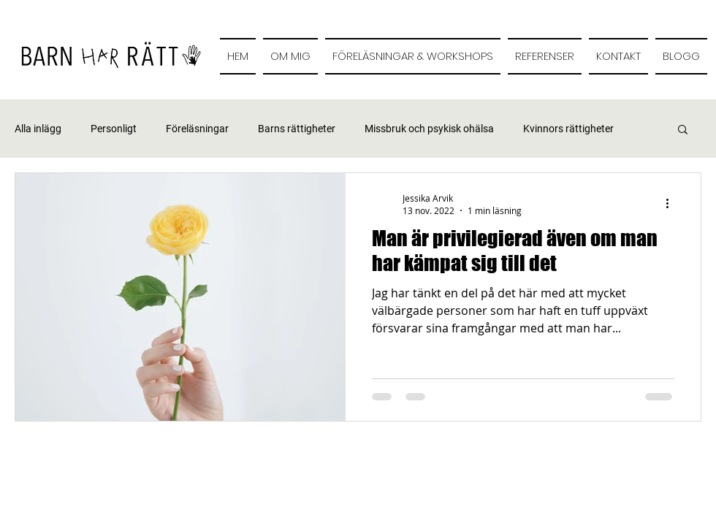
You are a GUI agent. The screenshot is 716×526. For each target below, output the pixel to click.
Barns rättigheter (296, 128)
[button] (683, 130)
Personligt (114, 128)
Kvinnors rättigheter (568, 128)
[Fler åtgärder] (672, 204)
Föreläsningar (197, 128)
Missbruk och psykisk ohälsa (429, 128)
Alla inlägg (38, 128)
